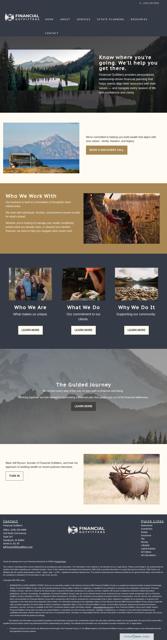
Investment (146, 528)
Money (144, 542)
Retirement (146, 525)
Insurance (146, 535)
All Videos (146, 552)
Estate (144, 532)
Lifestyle (145, 545)
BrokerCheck (60, 561)
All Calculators (148, 555)
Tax (143, 538)
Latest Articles (148, 548)
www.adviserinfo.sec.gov (103, 607)
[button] (65, 15)
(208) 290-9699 (149, 3)
